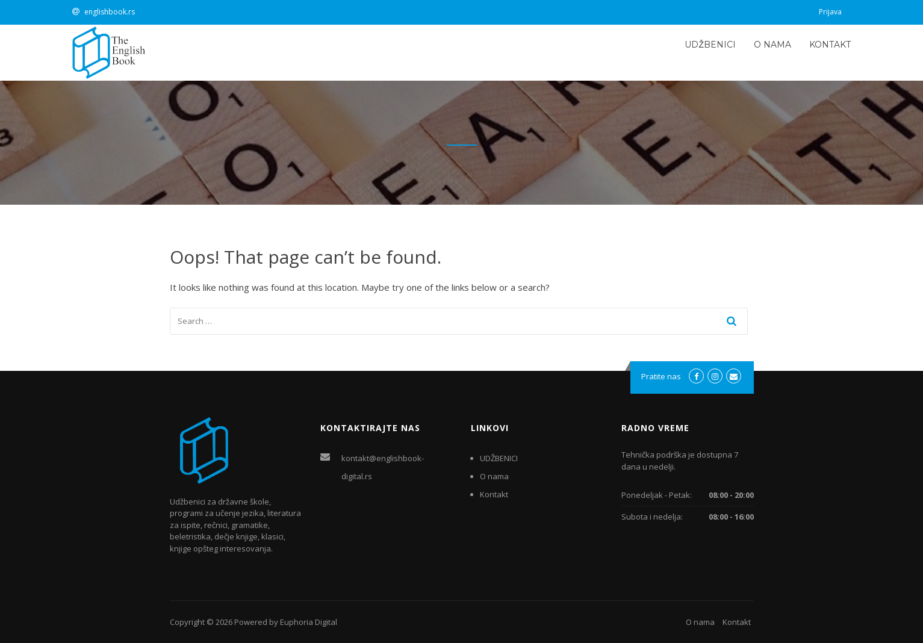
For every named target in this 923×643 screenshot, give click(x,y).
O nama (772, 44)
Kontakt (830, 44)
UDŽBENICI (710, 44)
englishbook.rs (109, 12)
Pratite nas (661, 376)
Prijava (830, 12)
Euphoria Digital (308, 622)
